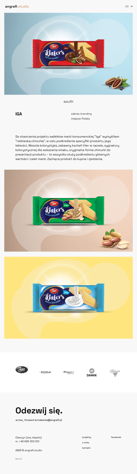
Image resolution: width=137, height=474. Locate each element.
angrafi (17, 6)
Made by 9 (18, 459)
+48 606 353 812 (29, 441)
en (132, 6)
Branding (86, 113)
